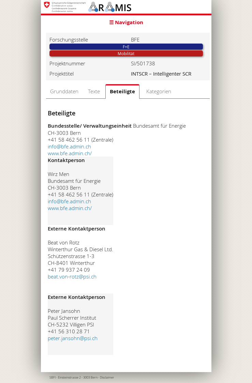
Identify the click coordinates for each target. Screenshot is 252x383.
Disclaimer (107, 378)
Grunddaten (64, 91)
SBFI (52, 378)
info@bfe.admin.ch (69, 146)
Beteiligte (122, 91)
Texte (94, 91)
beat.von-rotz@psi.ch (72, 276)
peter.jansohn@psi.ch (73, 338)
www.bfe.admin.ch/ (70, 153)
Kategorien (158, 91)
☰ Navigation (126, 22)
